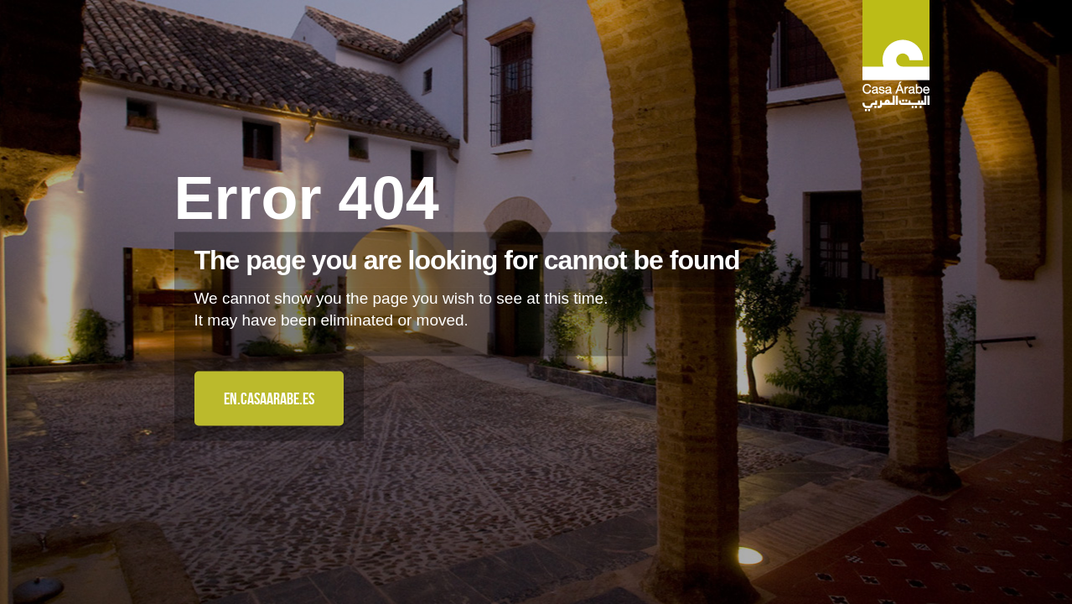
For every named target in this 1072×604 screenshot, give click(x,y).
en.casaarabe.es (269, 398)
